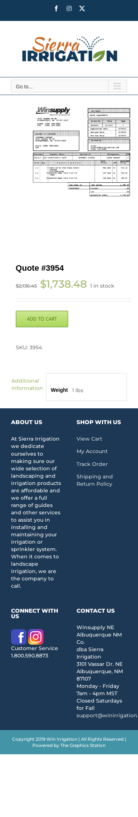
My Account (92, 451)
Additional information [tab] (26, 384)
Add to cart (42, 319)
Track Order (92, 464)
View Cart (89, 438)
